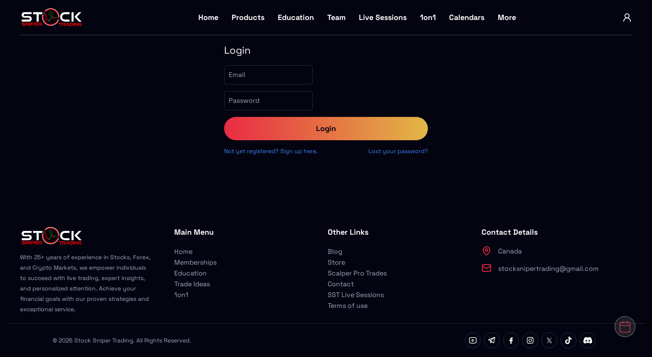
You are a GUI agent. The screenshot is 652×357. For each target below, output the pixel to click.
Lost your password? (398, 151)
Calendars (466, 17)
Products (248, 17)
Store (336, 262)
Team (336, 17)
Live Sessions (383, 17)
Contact (341, 284)
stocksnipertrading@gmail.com (548, 268)
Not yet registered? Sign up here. (271, 151)
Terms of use (348, 305)
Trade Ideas (192, 284)
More (507, 17)
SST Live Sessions (356, 294)
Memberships (195, 262)
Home (208, 17)
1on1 (428, 17)
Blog (335, 251)
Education (296, 17)
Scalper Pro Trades (357, 273)
